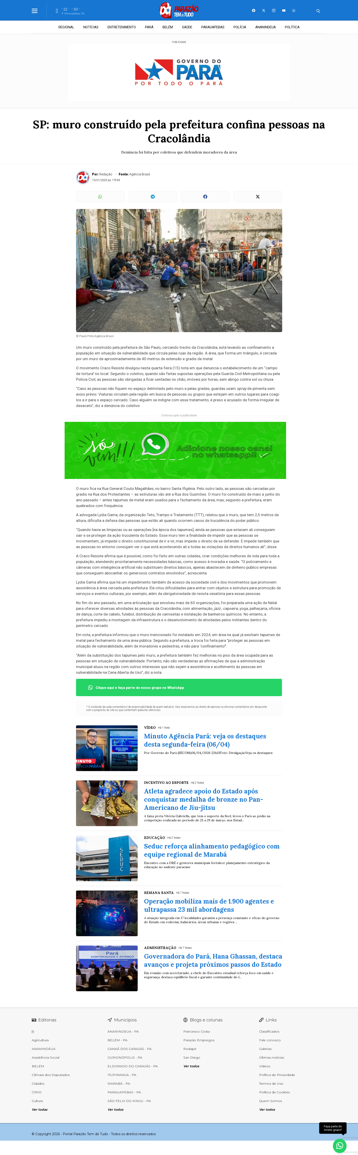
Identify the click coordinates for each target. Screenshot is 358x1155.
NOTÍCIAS (90, 27)
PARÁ (149, 27)
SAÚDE (187, 27)
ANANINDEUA (265, 27)
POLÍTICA (292, 27)
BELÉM (168, 27)
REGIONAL (66, 27)
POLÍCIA (240, 27)
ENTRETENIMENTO (122, 27)
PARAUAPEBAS (212, 27)
